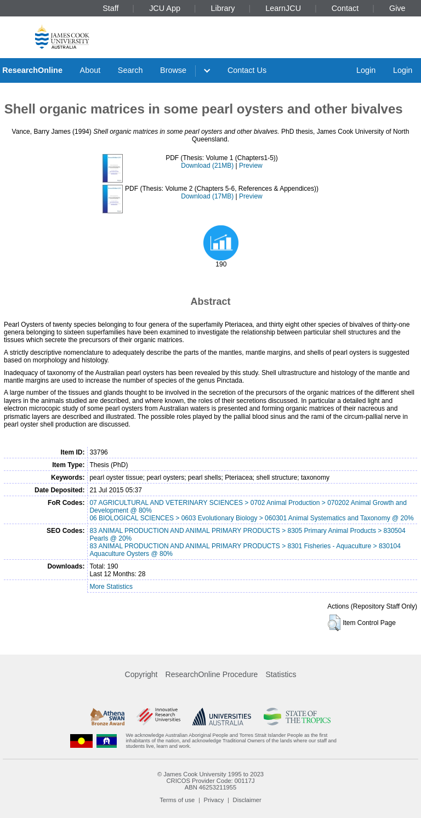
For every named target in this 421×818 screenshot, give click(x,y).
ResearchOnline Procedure (212, 674)
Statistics (280, 674)
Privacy (214, 800)
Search (130, 70)
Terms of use (177, 800)
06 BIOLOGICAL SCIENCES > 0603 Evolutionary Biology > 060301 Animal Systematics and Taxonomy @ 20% (251, 518)
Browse (173, 70)
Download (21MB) (207, 165)
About (90, 70)
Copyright (141, 674)
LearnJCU (283, 8)
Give (397, 8)
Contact (345, 8)
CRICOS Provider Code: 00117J (210, 780)
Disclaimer (247, 800)
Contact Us (246, 70)
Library (223, 8)
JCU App (164, 8)
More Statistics (111, 586)
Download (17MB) (207, 196)
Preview (251, 165)
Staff (110, 8)
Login (366, 70)
